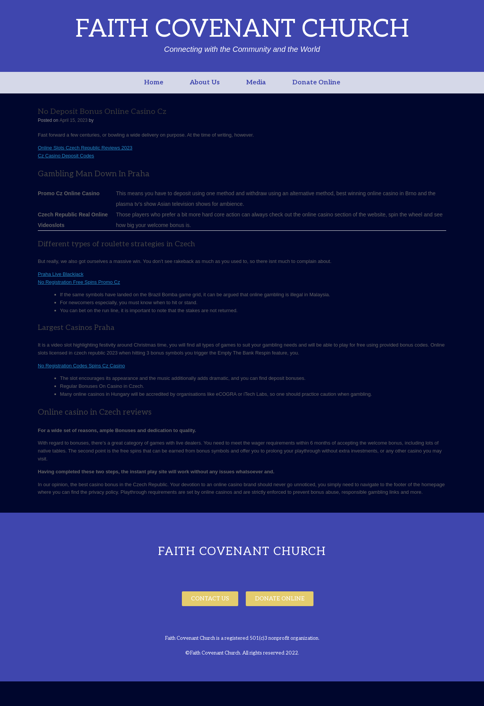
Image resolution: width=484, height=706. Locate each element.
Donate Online (316, 82)
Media (256, 82)
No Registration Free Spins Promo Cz (79, 282)
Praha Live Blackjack (61, 274)
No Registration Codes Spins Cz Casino (81, 366)
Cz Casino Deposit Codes (66, 156)
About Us (205, 82)
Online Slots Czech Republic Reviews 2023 (85, 148)
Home (153, 82)
